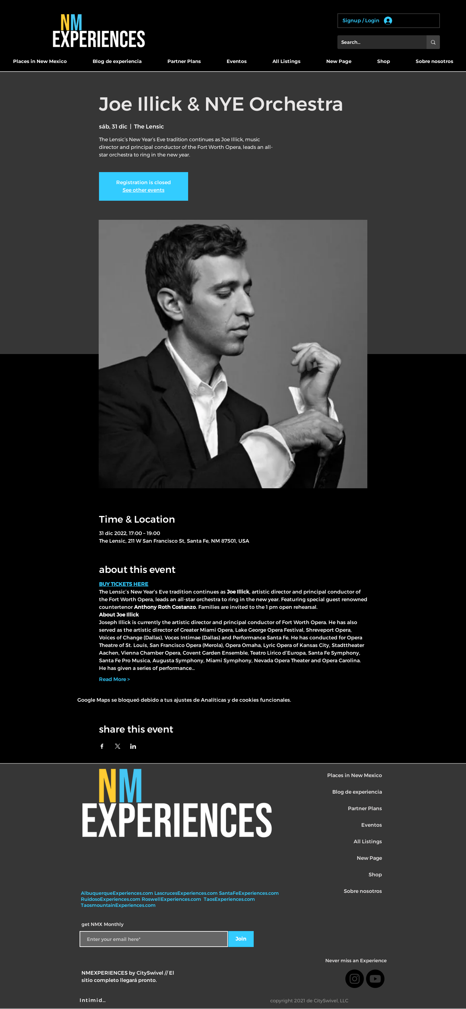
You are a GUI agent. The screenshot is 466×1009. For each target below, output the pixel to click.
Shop (375, 875)
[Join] (241, 939)
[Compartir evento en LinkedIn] (133, 746)
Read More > (114, 679)
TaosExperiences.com (230, 899)
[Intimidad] (94, 1000)
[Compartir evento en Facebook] (102, 746)
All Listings (368, 842)
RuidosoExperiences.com (110, 899)
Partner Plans (365, 808)
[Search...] (377, 42)
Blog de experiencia (357, 792)
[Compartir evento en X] (118, 746)
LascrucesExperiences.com (186, 893)
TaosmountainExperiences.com (118, 905)
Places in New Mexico (354, 775)
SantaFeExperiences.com (249, 893)
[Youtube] (375, 979)
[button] (40, 61)
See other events (144, 190)
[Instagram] (354, 979)
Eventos (371, 825)
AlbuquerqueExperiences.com (117, 893)
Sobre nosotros (363, 891)
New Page (369, 858)
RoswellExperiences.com (172, 899)
